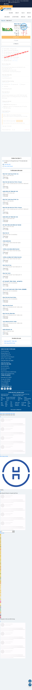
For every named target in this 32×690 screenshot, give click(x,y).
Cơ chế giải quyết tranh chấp (24, 404)
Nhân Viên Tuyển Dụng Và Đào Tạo (10, 174)
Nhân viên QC (6, 233)
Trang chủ (3, 20)
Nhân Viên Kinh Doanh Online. (9, 297)
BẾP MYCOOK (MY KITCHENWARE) (10, 234)
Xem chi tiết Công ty (8, 166)
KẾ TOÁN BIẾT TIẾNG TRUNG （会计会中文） (13, 281)
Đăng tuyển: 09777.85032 (6, 377)
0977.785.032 (17, 0)
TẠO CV (23, 12)
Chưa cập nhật (7, 164)
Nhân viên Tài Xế (6, 273)
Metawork (19, 409)
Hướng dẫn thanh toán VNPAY (7, 360)
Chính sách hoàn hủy (5, 362)
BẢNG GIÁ (23, 16)
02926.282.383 (25, 0)
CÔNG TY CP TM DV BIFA (20, 25)
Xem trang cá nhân (4, 456)
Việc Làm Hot (4, 370)
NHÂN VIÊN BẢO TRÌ (7, 329)
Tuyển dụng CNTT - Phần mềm (10, 341)
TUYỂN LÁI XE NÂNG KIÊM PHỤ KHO (11, 249)
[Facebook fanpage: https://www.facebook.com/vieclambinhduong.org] (2, 389)
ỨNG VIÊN (11, 12)
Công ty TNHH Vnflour (8, 175)
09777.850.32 (8, 0)
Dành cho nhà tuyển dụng (6, 6)
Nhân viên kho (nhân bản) (9, 313)
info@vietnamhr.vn (5, 384)
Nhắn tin (16, 43)
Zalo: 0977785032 (4, 383)
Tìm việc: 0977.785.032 (5, 379)
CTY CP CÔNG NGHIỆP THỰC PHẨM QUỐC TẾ (12, 266)
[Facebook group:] (5, 389)
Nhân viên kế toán (7, 265)
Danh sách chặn (11, 413)
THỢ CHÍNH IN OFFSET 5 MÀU (10, 321)
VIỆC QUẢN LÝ (7, 16)
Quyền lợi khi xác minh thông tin (7, 356)
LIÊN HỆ (29, 16)
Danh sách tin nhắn (4, 413)
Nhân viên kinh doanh (8, 305)
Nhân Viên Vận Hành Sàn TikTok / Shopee (12, 182)
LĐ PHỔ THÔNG (15, 16)
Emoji (1, 533)
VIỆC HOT (29, 12)
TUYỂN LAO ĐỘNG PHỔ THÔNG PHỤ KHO (12, 257)
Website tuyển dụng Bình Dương (7, 373)
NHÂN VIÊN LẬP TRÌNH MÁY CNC (10, 191)
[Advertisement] (12, 145)
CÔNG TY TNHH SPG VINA (8, 226)
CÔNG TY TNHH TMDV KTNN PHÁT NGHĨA (11, 242)
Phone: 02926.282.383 (5, 381)
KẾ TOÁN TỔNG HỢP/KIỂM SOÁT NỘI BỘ (12, 225)
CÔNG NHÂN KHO (7, 241)
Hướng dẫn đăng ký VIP (6, 355)
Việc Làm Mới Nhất (5, 366)
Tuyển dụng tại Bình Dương (9, 343)
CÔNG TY (17, 12)
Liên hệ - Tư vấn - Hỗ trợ (6, 358)
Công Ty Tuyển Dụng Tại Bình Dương (8, 371)
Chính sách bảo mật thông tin (17, 404)
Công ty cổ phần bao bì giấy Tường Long (12, 307)
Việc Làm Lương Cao (5, 368)
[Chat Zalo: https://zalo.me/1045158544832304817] (8, 389)
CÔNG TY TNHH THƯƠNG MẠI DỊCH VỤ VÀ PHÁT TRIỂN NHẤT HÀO (15, 184)
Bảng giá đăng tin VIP (5, 353)
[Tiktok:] (10, 389)
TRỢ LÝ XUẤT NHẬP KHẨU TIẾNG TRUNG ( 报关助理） (15, 289)
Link (3, 533)
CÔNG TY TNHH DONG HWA (8, 193)
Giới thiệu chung (2, 404)
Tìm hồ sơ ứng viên (5, 351)
